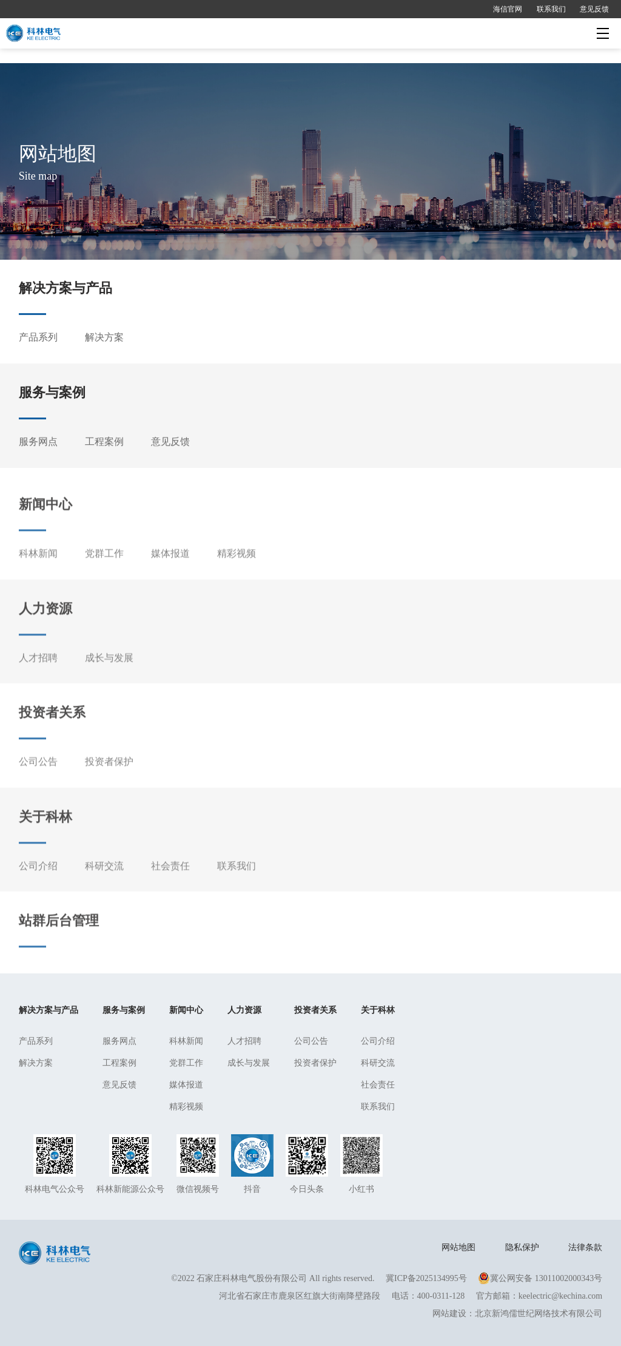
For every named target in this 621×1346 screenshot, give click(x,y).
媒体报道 (170, 572)
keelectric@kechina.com (560, 1295)
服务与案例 (52, 394)
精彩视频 (236, 572)
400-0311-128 (441, 1295)
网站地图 (458, 1247)
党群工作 (104, 572)
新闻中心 (45, 523)
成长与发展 (109, 676)
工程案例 (104, 444)
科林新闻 (38, 572)
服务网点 (38, 444)
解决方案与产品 (65, 291)
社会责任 (170, 884)
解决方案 (104, 340)
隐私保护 (522, 1247)
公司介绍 (38, 884)
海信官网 (507, 9)
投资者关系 (52, 731)
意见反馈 (594, 9)
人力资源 (45, 627)
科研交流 (104, 884)
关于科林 (45, 835)
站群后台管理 (59, 939)
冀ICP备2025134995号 (426, 1278)
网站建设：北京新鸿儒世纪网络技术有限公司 (517, 1313)
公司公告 (38, 781)
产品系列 (38, 340)
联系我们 (551, 9)
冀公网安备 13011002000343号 (540, 1278)
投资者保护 (109, 781)
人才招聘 (38, 676)
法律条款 (585, 1247)
